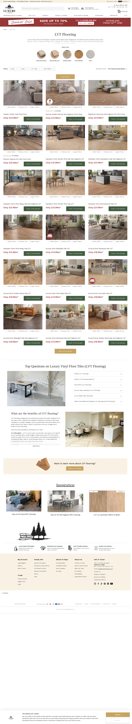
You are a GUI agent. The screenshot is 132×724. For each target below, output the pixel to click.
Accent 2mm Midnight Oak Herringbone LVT (20, 338)
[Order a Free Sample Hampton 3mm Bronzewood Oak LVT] (118, 208)
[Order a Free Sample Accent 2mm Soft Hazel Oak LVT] (75, 298)
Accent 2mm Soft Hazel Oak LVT (58, 293)
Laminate (45, 15)
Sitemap (114, 603)
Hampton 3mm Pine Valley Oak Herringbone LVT (22, 204)
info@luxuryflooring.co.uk (105, 569)
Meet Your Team (79, 568)
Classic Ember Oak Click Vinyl (15, 114)
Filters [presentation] (5, 69)
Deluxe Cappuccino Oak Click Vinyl (17, 159)
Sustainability (78, 574)
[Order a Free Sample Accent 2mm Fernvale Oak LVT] (118, 298)
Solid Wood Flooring (81, 15)
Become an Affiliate (99, 577)
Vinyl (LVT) (31, 15)
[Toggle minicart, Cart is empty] (122, 11)
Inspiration (113, 15)
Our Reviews (78, 571)
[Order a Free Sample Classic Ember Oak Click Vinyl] (33, 119)
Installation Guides (61, 565)
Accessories (99, 15)
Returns (20, 565)
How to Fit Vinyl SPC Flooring (23, 514)
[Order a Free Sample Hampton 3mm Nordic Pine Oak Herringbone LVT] (75, 164)
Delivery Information (40, 563)
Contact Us (97, 571)
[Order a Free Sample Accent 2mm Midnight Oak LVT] (75, 253)
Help (115, 1)
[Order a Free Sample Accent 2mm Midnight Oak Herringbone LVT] (33, 343)
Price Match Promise (40, 568)
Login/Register (22, 563)
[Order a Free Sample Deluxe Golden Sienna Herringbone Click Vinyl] (75, 119)
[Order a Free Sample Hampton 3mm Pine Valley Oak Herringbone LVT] (33, 208)
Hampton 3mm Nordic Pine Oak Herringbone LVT (65, 159)
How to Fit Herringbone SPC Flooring (65, 515)
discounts (122, 1)
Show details (26, 718)
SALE (125, 15)
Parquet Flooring (61, 15)
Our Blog (58, 571)
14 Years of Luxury (80, 563)
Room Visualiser (60, 568)
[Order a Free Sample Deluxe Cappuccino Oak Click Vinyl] (33, 164)
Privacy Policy (78, 603)
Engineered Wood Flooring (12, 15)
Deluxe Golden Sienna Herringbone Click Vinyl (64, 114)
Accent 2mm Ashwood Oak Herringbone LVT (63, 338)
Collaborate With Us (100, 579)
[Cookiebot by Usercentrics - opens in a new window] (11, 720)
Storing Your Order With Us (41, 565)
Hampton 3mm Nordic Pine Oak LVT (60, 204)
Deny (117, 719)
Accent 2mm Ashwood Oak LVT (100, 249)
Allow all (117, 708)
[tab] (99, 374)
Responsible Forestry (81, 576)
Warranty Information (40, 571)
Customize (118, 714)
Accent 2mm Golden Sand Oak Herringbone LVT (107, 338)
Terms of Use (106, 603)
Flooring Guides (60, 563)
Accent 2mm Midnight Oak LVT (58, 249)
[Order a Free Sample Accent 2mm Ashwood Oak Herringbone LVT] (75, 343)
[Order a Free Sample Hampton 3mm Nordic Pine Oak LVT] (75, 208)
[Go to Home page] (9, 8)
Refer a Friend (22, 568)
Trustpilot (5, 593)
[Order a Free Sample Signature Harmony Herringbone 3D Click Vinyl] (118, 119)
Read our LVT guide (74, 468)
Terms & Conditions (95, 603)
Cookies (86, 603)
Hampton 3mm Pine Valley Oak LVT (17, 249)
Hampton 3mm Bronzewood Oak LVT (102, 204)
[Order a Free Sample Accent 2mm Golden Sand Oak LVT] (33, 298)
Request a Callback (99, 574)
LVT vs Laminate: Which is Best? (107, 515)
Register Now (21, 581)
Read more (65, 47)
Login (19, 584)
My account (110, 1)
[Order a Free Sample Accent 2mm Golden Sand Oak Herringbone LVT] (118, 343)
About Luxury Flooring (81, 565)
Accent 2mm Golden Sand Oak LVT (17, 293)
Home (5, 29)
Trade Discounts (22, 578)
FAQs (35, 576)
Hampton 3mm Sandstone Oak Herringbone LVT (107, 159)
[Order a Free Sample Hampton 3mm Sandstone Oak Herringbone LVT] (118, 164)
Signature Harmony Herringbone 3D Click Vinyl (106, 114)
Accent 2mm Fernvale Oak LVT (100, 293)
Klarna (36, 574)
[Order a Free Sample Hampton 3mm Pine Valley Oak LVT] (33, 253)
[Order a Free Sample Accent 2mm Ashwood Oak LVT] (118, 253)
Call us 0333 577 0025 (121, 5)
